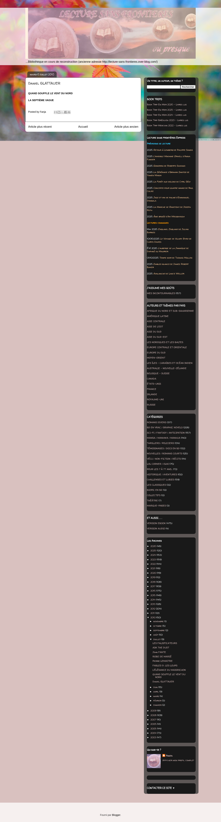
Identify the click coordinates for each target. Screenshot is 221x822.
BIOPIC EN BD (154, 489)
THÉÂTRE (152, 500)
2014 (153, 599)
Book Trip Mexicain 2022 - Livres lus (167, 125)
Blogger (116, 815)
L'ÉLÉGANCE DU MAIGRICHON (169, 669)
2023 (153, 559)
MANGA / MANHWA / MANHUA (163, 437)
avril (156, 691)
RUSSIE (151, 404)
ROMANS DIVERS (156, 422)
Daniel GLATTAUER (163, 681)
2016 (153, 590)
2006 (153, 724)
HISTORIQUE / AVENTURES (162, 474)
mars (156, 696)
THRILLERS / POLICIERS (160, 443)
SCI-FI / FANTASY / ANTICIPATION (166, 432)
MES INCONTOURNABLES (161, 293)
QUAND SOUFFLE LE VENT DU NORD (169, 676)
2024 (153, 554)
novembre (158, 621)
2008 (153, 715)
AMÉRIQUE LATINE (158, 316)
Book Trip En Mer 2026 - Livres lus (167, 104)
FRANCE (151, 389)
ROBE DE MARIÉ (162, 656)
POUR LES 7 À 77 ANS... (159, 469)
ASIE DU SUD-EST (157, 336)
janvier (157, 704)
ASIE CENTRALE (156, 321)
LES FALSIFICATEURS (165, 643)
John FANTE (159, 652)
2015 (153, 595)
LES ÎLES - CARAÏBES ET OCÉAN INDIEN (169, 363)
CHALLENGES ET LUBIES (160, 479)
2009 (153, 710)
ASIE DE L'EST (155, 326)
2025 (153, 550)
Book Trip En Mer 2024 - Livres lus (167, 114)
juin (155, 687)
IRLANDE (152, 394)
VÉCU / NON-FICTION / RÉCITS (164, 458)
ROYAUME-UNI (155, 399)
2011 (152, 613)
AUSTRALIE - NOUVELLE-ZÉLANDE (167, 368)
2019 (153, 577)
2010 (153, 617)
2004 (153, 732)
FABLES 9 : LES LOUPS (165, 665)
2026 (153, 546)
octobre (157, 625)
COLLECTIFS (153, 495)
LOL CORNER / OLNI (158, 463)
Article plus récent (40, 126)
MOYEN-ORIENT (156, 357)
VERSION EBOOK (156, 523)
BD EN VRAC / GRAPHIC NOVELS (165, 427)
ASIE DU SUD (154, 331)
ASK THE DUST (161, 647)
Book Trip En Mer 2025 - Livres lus (167, 109)
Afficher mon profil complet (178, 760)
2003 (153, 737)
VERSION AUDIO (156, 528)
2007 (153, 719)
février (157, 700)
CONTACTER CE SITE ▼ (161, 788)
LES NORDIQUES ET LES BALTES (165, 342)
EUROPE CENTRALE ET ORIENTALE (167, 347)
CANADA (151, 378)
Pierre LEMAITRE (163, 660)
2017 (153, 586)
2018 (153, 581)
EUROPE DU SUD (156, 352)
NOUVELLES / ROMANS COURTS (164, 453)
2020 (153, 572)
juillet (157, 639)
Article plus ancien (126, 126)
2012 (153, 608)
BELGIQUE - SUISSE (158, 373)
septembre (159, 630)
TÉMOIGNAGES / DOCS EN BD (163, 448)
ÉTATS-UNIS (154, 383)
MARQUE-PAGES (156, 505)
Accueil (83, 126)
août (156, 634)
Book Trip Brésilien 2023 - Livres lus (167, 120)
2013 (153, 604)
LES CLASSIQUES (156, 484)
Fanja (169, 755)
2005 (153, 728)
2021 (153, 568)
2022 (153, 563)
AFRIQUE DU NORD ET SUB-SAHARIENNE (170, 310)
